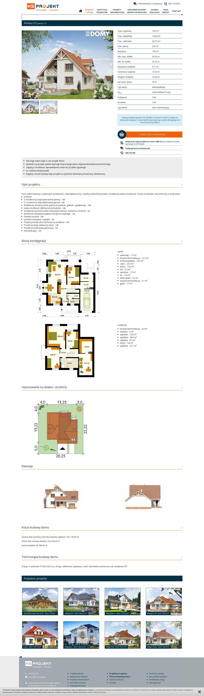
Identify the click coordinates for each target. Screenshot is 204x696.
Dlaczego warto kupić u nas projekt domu (45, 160)
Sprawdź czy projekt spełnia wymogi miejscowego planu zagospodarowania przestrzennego (68, 164)
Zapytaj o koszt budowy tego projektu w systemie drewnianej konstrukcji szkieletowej (65, 174)
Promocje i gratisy (156, 673)
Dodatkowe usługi (156, 679)
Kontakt (112, 682)
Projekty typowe (77, 673)
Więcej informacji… (100, 692)
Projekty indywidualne (79, 679)
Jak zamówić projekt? (158, 676)
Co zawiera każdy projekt (37, 170)
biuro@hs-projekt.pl (36, 677)
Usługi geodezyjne (78, 685)
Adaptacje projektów (79, 676)
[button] (24, 65)
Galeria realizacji (116, 679)
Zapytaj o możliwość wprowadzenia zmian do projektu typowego (56, 167)
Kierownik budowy (78, 682)
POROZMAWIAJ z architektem (150, 3)
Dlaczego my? (155, 682)
